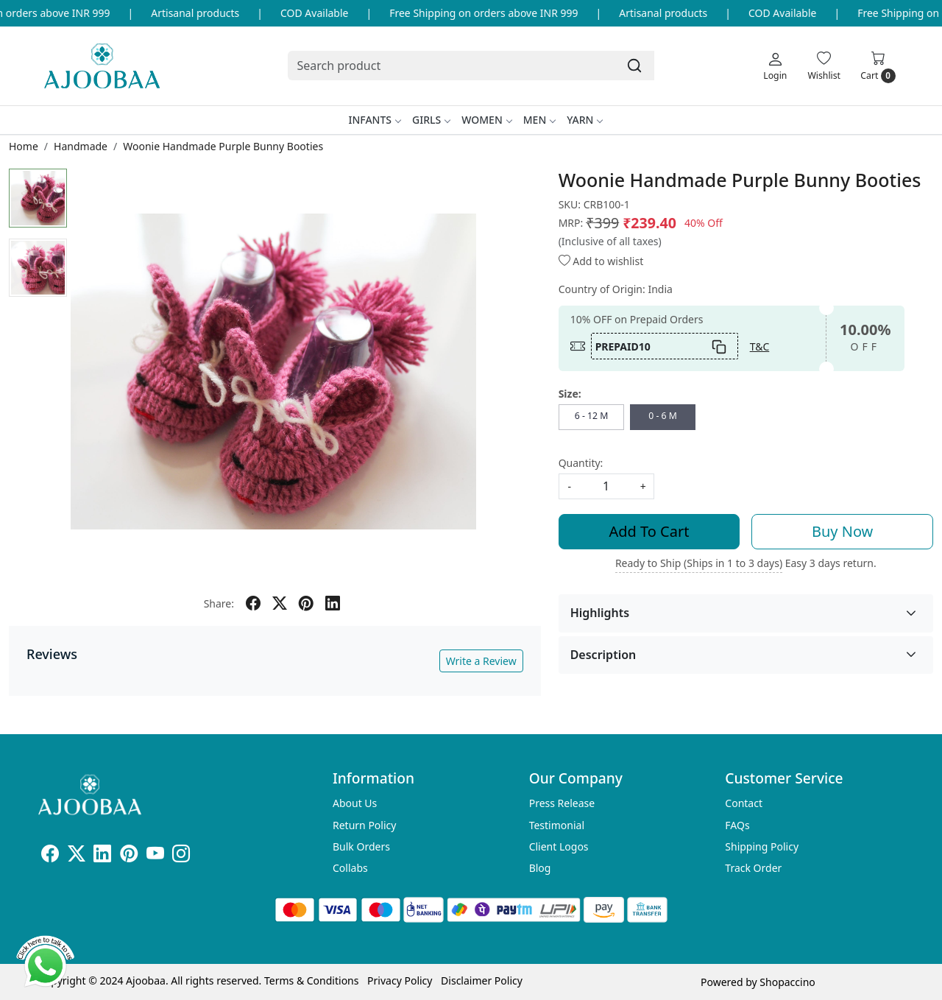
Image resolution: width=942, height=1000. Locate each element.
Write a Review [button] (481, 661)
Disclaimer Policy (482, 980)
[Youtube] (155, 856)
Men (539, 120)
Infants (375, 120)
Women (486, 120)
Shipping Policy (761, 846)
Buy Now (842, 531)
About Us (355, 803)
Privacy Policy (399, 980)
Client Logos (559, 846)
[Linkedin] (102, 856)
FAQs (737, 825)
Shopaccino (787, 982)
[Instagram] (181, 856)
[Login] (775, 65)
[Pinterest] (129, 856)
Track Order (753, 868)
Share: (219, 603)
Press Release (562, 803)
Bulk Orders (361, 846)
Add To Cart (649, 531)
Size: (570, 394)
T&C (760, 346)
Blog (540, 868)
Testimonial (556, 825)
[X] (76, 856)
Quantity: (581, 463)
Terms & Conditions (311, 980)
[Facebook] (50, 856)
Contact (743, 803)
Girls (431, 120)
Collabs (350, 868)
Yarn (584, 120)
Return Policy (364, 825)
